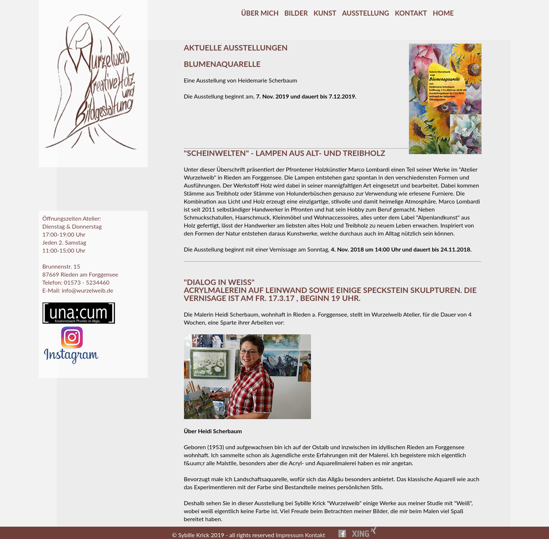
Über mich (260, 13)
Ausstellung (365, 13)
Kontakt (411, 13)
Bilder (296, 13)
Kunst (325, 13)
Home (443, 13)
